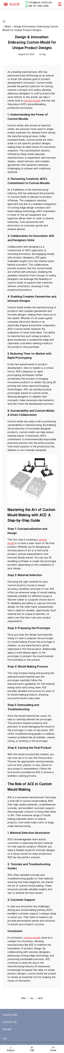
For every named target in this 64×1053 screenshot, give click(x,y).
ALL (32, 998)
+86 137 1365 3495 (38, 6)
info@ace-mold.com (40, 2)
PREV (23, 998)
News (8, 26)
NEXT (40, 998)
